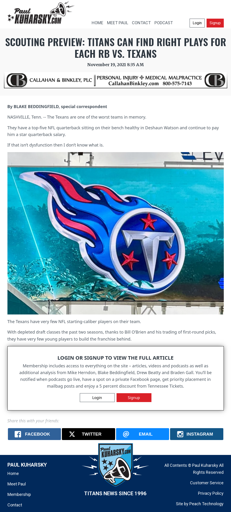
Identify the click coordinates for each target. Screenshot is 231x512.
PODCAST (163, 22)
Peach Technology (206, 503)
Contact (14, 504)
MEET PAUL (117, 22)
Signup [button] (215, 23)
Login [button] (197, 23)
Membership (19, 494)
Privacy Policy (211, 493)
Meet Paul (16, 483)
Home (13, 473)
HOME (97, 22)
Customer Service (207, 482)
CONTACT (141, 22)
